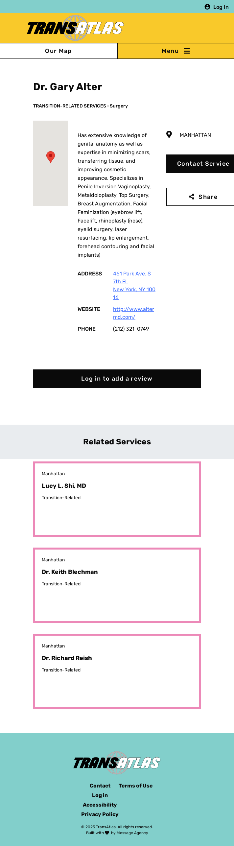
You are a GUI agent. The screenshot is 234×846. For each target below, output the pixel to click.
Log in (100, 795)
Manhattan (195, 135)
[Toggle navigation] (175, 51)
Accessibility (100, 805)
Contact (100, 786)
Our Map (58, 51)
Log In (221, 7)
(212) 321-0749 (131, 329)
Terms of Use (136, 786)
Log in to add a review (117, 378)
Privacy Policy (100, 814)
